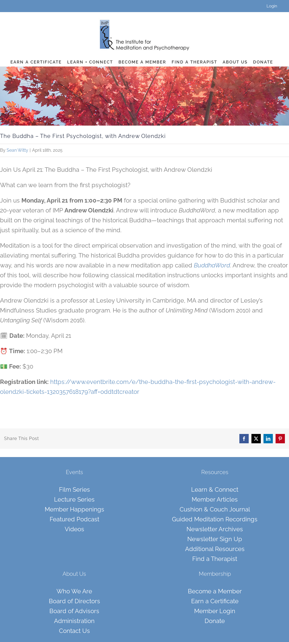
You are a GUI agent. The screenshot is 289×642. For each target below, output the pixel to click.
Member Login (214, 611)
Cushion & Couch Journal (215, 509)
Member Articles (215, 499)
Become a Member (215, 591)
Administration (74, 620)
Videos (74, 529)
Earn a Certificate (215, 601)
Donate (215, 620)
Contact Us (74, 630)
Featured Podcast (74, 519)
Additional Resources (215, 548)
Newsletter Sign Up (214, 539)
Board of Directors (74, 601)
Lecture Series (74, 499)
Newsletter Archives (214, 529)
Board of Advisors (74, 611)
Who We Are (74, 591)
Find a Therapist (214, 558)
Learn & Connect (214, 489)
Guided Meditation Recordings (214, 519)
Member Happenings (74, 509)
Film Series (74, 489)
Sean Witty (17, 150)
